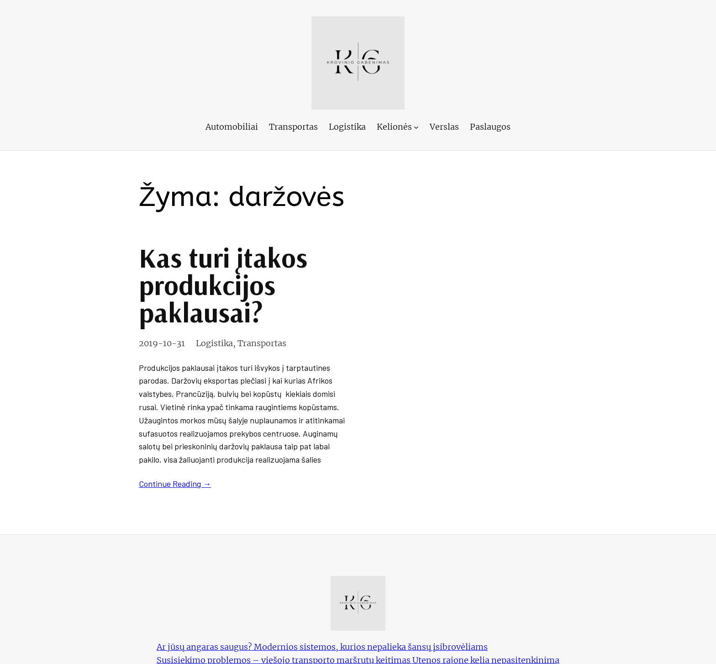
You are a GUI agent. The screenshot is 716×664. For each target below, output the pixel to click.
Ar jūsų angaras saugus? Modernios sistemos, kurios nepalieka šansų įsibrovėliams (322, 647)
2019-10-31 (162, 343)
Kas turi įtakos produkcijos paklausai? (223, 285)
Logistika (214, 343)
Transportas (261, 343)
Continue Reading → (175, 484)
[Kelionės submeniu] (416, 127)
